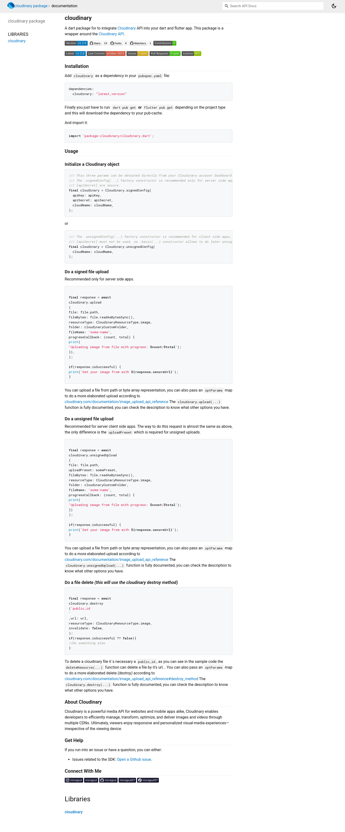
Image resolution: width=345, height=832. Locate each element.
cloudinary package (30, 6)
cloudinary (74, 812)
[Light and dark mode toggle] (334, 6)
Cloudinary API (111, 34)
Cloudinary (127, 28)
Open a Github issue (134, 759)
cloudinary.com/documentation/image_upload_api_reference (116, 401)
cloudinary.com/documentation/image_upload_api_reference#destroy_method (131, 679)
